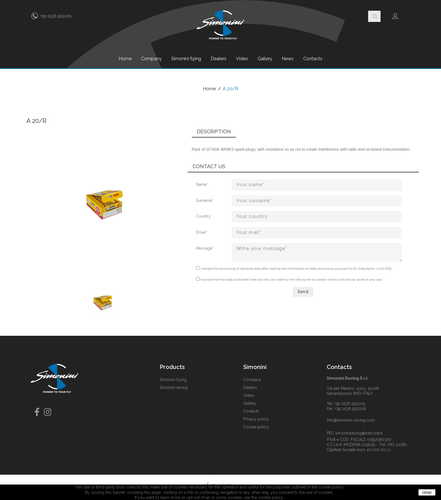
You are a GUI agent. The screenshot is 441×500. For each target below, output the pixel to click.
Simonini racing (174, 387)
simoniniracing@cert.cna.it (358, 433)
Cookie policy (256, 427)
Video (242, 58)
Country (203, 216)
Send (303, 291)
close (427, 492)
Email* (201, 232)
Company (151, 58)
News (288, 58)
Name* (202, 184)
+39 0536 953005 (55, 16)
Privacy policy (256, 419)
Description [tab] (214, 131)
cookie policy (270, 497)
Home (125, 58)
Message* (205, 248)
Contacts (312, 58)
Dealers (218, 58)
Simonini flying (186, 58)
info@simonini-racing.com (351, 420)
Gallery (265, 58)
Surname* (204, 200)
